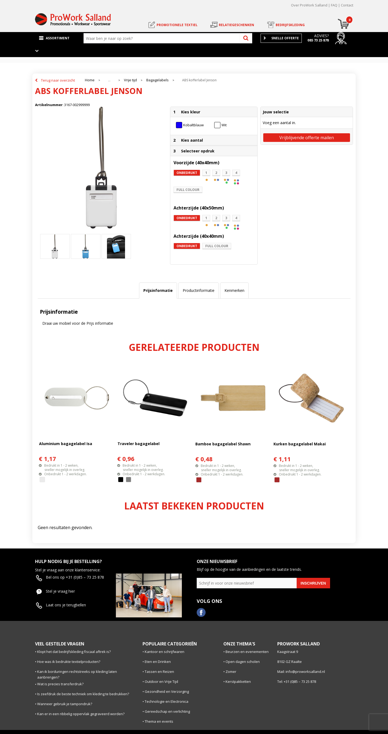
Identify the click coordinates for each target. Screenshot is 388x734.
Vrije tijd (130, 80)
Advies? (321, 35)
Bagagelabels (157, 80)
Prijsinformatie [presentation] (158, 290)
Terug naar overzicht (58, 80)
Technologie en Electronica (166, 701)
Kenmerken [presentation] (234, 290)
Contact (347, 5)
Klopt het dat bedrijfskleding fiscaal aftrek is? (74, 651)
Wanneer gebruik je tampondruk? (64, 703)
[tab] (158, 290)
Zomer (231, 671)
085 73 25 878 (318, 40)
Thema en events (159, 721)
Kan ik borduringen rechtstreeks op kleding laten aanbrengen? (77, 674)
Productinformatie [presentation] (198, 290)
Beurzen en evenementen (247, 651)
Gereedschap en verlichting (167, 711)
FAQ (334, 5)
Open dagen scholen (243, 661)
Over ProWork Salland (309, 5)
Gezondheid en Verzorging (167, 691)
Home (90, 80)
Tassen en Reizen (159, 671)
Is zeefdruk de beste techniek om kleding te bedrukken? (83, 693)
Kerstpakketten (238, 681)
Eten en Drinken (158, 661)
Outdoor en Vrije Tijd (161, 681)
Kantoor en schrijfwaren (164, 651)
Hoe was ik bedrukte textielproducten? (68, 661)
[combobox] (163, 38)
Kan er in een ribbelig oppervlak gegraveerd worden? (80, 713)
